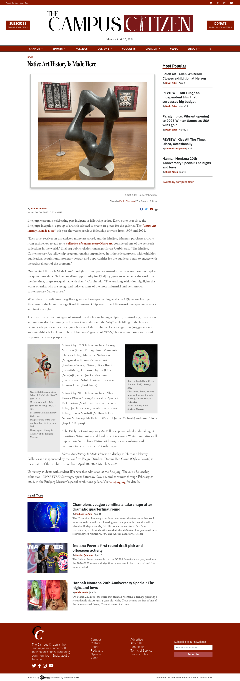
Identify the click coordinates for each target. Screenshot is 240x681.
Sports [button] (58, 48)
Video (174, 48)
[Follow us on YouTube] (51, 666)
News (30, 57)
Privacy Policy (139, 654)
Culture (95, 643)
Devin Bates (171, 83)
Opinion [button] (152, 48)
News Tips (24, 3)
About (8, 3)
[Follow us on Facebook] (39, 666)
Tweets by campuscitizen (178, 181)
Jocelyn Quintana (84, 555)
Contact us (137, 646)
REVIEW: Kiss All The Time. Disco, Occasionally (184, 141)
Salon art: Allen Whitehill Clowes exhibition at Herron (184, 76)
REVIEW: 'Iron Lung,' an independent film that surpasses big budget (181, 97)
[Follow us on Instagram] (45, 666)
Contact (15, 3)
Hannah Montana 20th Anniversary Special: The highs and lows (113, 585)
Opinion (96, 654)
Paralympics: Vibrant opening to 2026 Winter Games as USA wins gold (185, 120)
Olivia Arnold (81, 592)
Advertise (136, 639)
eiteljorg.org (118, 482)
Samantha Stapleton (175, 148)
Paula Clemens (127, 201)
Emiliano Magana (83, 514)
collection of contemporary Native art (91, 243)
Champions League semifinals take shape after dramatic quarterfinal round (112, 507)
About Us (136, 643)
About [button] (193, 48)
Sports (95, 646)
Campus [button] (35, 48)
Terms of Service (141, 650)
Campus (96, 639)
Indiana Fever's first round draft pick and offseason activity (107, 548)
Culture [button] (104, 48)
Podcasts (129, 48)
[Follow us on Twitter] (34, 666)
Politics (82, 48)
